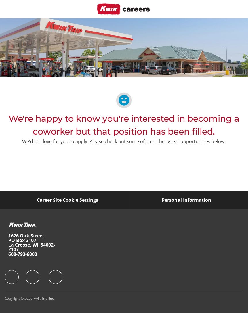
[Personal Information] (186, 200)
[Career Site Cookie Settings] (67, 200)
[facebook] (12, 277)
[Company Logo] (123, 8)
